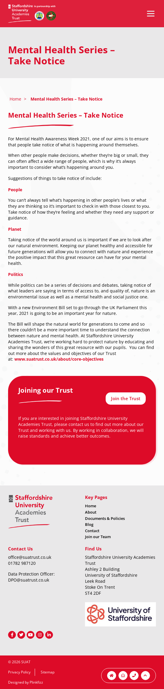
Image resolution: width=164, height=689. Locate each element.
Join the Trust (125, 398)
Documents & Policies (105, 518)
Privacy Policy (19, 672)
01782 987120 (22, 563)
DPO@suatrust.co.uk (28, 580)
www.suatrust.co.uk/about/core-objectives (59, 359)
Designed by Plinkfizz (25, 682)
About (90, 512)
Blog (89, 524)
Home (15, 99)
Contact (92, 530)
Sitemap (47, 672)
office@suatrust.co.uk (29, 557)
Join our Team (98, 536)
